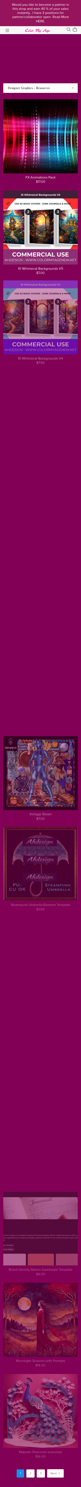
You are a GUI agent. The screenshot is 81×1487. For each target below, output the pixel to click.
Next (55, 1474)
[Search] (69, 29)
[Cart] (76, 29)
